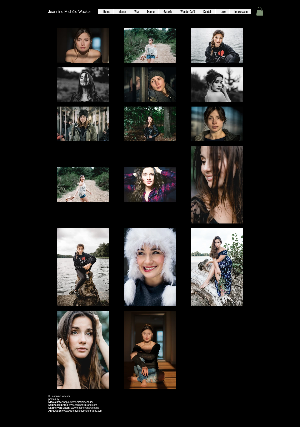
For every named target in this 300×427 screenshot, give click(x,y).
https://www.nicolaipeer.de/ (78, 402)
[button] (259, 11)
